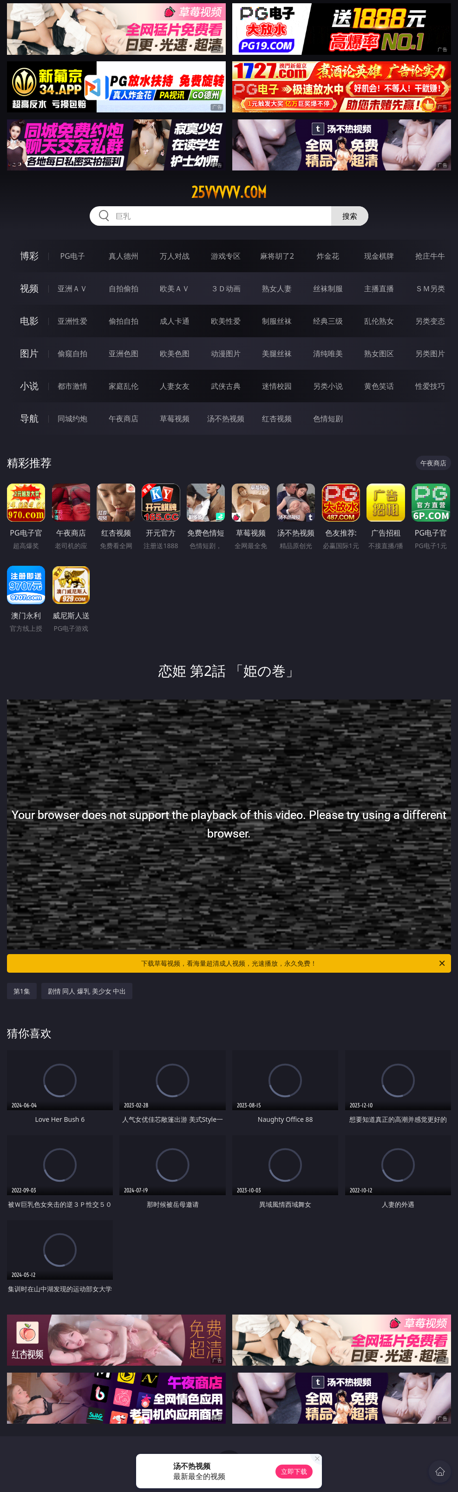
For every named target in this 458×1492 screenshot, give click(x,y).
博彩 (29, 255)
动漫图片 (226, 353)
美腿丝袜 (277, 353)
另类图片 (430, 353)
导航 (29, 418)
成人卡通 (175, 321)
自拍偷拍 (123, 288)
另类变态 (430, 321)
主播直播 (379, 288)
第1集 (21, 991)
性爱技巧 (430, 386)
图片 (29, 353)
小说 (29, 386)
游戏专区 (226, 256)
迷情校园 (277, 386)
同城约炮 (72, 418)
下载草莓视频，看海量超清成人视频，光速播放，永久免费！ (293, 963)
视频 (29, 288)
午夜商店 (123, 418)
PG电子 (72, 256)
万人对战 (175, 256)
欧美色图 (175, 353)
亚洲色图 (123, 353)
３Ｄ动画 (226, 288)
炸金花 (328, 256)
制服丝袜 (277, 321)
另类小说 (328, 386)
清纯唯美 (328, 353)
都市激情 (72, 386)
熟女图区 (379, 353)
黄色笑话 (379, 386)
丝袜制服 (328, 288)
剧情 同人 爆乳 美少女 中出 (87, 991)
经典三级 (328, 321)
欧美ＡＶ (175, 288)
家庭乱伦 (123, 386)
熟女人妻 (277, 288)
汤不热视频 (225, 418)
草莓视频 (175, 418)
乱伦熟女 (379, 321)
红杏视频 (277, 418)
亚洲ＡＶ (72, 288)
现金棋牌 (379, 256)
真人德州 (123, 256)
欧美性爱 (226, 321)
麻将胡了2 (277, 256)
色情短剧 (328, 418)
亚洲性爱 (72, 321)
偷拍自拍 (123, 321)
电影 (29, 320)
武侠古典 (226, 386)
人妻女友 (175, 386)
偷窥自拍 (72, 353)
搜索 (349, 216)
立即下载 (294, 1471)
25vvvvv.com (229, 192)
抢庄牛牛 (430, 256)
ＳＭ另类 (430, 288)
